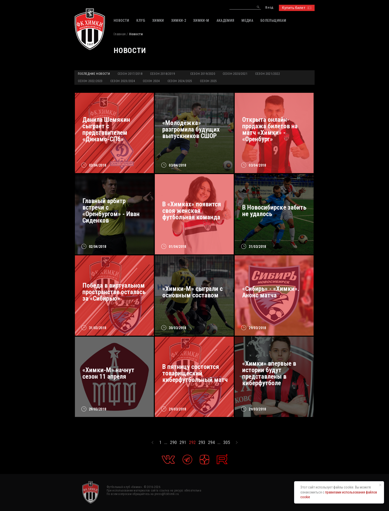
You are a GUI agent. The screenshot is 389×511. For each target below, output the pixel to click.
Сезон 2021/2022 (267, 74)
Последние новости (94, 74)
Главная (120, 34)
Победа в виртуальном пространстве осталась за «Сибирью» (114, 292)
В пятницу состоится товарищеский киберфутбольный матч (195, 373)
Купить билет (296, 8)
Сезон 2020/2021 (235, 74)
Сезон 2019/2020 (202, 74)
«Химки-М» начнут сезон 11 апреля (108, 373)
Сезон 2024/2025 (180, 81)
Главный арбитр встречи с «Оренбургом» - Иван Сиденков (111, 210)
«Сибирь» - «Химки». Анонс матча (270, 292)
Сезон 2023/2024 (122, 81)
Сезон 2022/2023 (90, 81)
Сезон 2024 (151, 81)
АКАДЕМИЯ (225, 21)
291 (183, 442)
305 (226, 442)
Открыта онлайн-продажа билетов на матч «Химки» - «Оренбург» (270, 129)
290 (173, 442)
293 (201, 442)
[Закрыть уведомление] (380, 484)
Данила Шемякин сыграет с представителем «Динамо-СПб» (106, 129)
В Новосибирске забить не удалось (274, 211)
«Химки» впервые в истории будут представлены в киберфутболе (269, 373)
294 (211, 442)
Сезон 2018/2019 (162, 74)
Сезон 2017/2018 (130, 74)
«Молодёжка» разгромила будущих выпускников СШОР (191, 129)
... (165, 442)
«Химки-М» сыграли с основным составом (192, 292)
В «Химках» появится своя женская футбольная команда (191, 210)
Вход (269, 7)
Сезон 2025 (208, 81)
